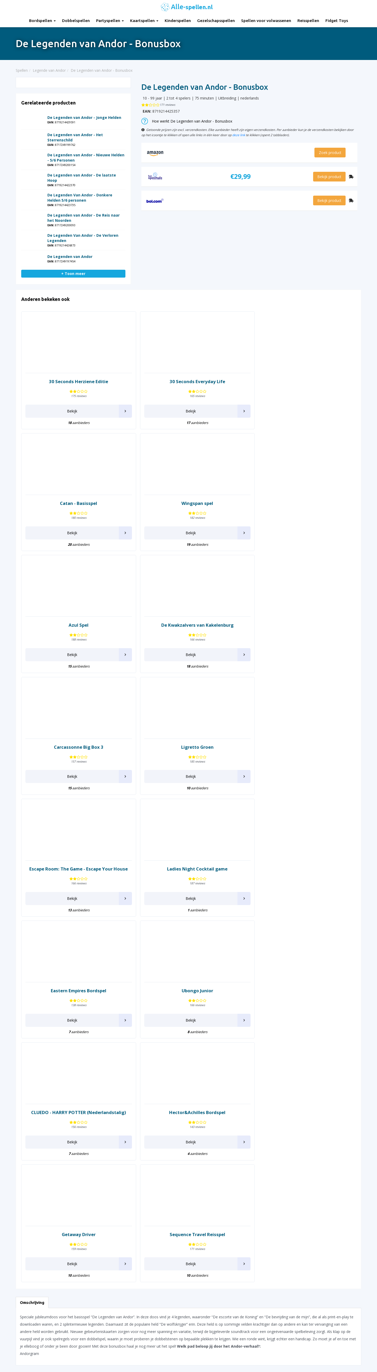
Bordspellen (42, 20)
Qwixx (230, 1099)
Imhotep (93, 1179)
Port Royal (234, 1076)
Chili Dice (23, 1170)
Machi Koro (165, 1148)
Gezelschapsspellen (216, 20)
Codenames (26, 1191)
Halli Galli (93, 1162)
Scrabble (232, 1176)
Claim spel (24, 1180)
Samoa (231, 1165)
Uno (298, 1130)
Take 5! (231, 1224)
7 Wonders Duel (29, 1091)
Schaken (232, 1171)
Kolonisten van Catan (174, 1081)
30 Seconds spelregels (211, 1277)
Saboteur (233, 1160)
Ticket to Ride (306, 1081)
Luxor (160, 1130)
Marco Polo (165, 1158)
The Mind (303, 1076)
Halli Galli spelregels (209, 1303)
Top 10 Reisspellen (297, 1316)
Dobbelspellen (76, 20)
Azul (19, 1109)
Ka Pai (91, 1224)
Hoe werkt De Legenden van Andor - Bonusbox (186, 121)
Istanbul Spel (96, 1189)
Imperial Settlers (99, 1184)
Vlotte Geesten (307, 1153)
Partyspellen (110, 20)
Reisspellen (308, 20)
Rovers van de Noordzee (246, 1137)
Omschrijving (32, 834)
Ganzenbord (96, 1144)
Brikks (21, 1147)
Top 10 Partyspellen (298, 1309)
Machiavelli (165, 1153)
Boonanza (24, 1142)
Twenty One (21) (309, 1102)
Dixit (19, 1224)
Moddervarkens (169, 1169)
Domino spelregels (208, 1316)
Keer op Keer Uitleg (208, 1336)
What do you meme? (312, 1181)
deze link (238, 135)
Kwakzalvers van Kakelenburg (181, 1092)
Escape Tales (97, 1094)
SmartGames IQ (238, 1202)
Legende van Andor (172, 1115)
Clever (21, 1185)
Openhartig (165, 1197)
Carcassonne (27, 1164)
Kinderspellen (178, 20)
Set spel (232, 1186)
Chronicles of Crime (32, 1175)
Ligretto (162, 1120)
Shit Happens (236, 1191)
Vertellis (301, 1148)
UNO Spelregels (205, 1290)
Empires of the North (103, 1083)
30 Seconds (25, 1074)
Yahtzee (302, 1214)
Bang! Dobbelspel (31, 1126)
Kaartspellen (144, 20)
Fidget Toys (336, 20)
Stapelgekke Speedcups (245, 1207)
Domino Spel (97, 1066)
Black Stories (27, 1137)
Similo (230, 1197)
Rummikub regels (207, 1283)
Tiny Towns (305, 1097)
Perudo (162, 1224)
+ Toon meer (73, 273)
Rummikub (234, 1142)
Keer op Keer (167, 1066)
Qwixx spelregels (206, 1322)
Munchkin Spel (168, 1179)
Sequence (233, 1181)
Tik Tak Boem (307, 1087)
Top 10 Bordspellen (297, 1277)
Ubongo (302, 1120)
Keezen (162, 1071)
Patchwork (165, 1219)
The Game (304, 1071)
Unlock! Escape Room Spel (317, 1125)
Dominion (24, 1234)
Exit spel (92, 1104)
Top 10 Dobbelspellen (299, 1296)
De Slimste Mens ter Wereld (39, 1219)
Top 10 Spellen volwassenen (305, 1322)
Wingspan (303, 1191)
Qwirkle (231, 1094)
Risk (228, 1132)
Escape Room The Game (107, 1089)
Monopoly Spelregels (210, 1329)
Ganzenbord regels (208, 1296)
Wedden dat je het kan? (315, 1171)
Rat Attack (234, 1122)
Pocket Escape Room (243, 1071)
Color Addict (26, 1196)
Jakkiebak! (94, 1207)
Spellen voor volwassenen (266, 20)
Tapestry (232, 1230)
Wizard (301, 1197)
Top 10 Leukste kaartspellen (305, 1303)
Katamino (94, 1229)
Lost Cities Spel (168, 1125)
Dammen (24, 1213)
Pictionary (164, 1230)
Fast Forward (97, 1127)
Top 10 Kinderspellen (299, 1290)
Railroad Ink (235, 1116)
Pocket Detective (239, 1066)
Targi (299, 1066)
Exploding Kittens (100, 1109)
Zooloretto (304, 1231)
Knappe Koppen (169, 1076)
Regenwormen (237, 1127)
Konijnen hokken (170, 1087)
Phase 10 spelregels (209, 1342)
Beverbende (26, 1131)
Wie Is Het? (304, 1186)
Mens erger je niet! (171, 1163)
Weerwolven (305, 1176)
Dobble (22, 1229)
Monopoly (164, 1174)
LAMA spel (165, 1109)
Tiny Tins (302, 1092)
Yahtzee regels (204, 1309)
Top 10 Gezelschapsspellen (304, 1283)
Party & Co (165, 1214)
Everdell (92, 1099)
